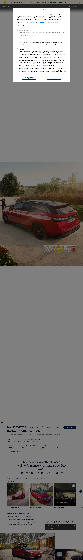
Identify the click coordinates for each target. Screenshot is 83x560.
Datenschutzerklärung (54, 22)
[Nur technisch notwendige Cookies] (29, 78)
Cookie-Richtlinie (40, 22)
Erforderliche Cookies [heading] (23, 30)
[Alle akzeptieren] (54, 78)
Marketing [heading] (20, 49)
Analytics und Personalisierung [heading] (25, 39)
